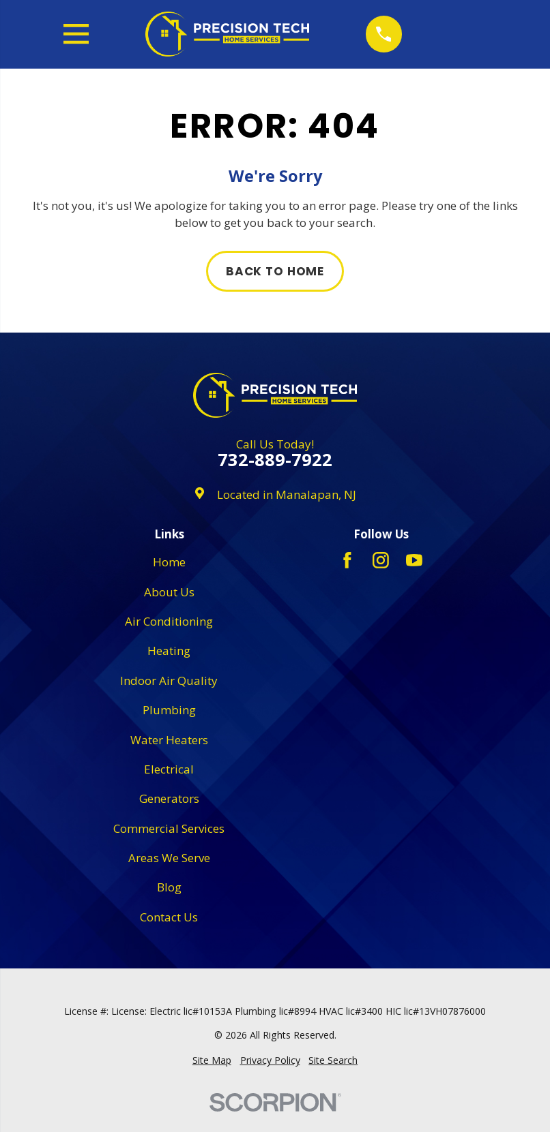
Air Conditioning (169, 621)
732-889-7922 (275, 460)
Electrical (169, 769)
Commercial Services (169, 828)
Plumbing (169, 710)
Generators (169, 798)
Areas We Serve (169, 858)
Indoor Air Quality (169, 680)
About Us (169, 592)
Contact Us (169, 917)
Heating (168, 650)
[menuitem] (211, 1060)
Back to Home (275, 271)
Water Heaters (169, 740)
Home (169, 562)
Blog (169, 887)
